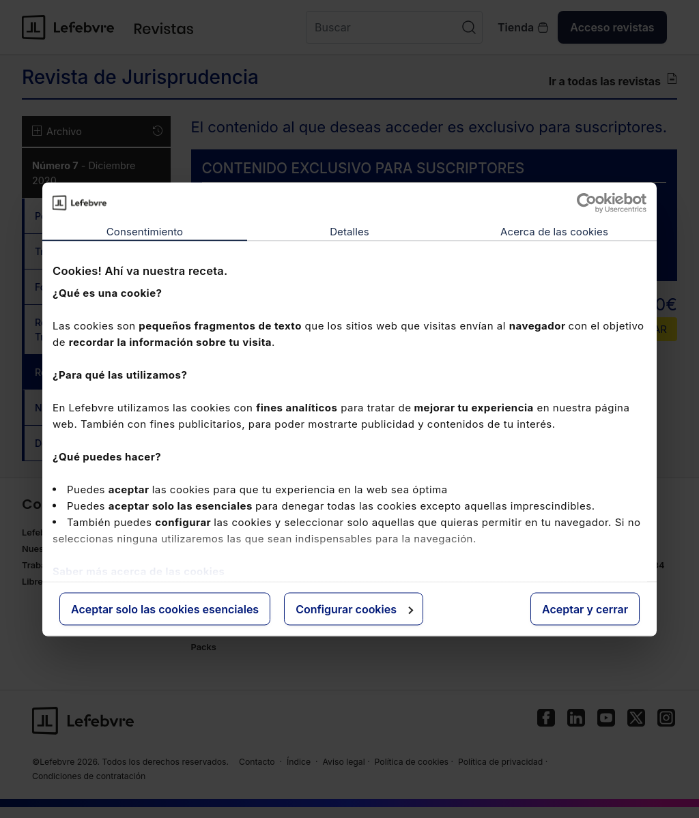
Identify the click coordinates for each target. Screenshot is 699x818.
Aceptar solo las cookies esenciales (165, 608)
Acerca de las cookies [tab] (554, 230)
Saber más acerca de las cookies (139, 571)
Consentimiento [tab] (144, 230)
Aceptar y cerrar (585, 608)
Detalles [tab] (349, 230)
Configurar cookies (354, 608)
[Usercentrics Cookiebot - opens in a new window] (586, 202)
